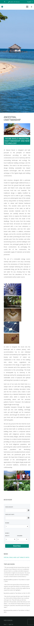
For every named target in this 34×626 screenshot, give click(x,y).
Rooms (7, 523)
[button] (27, 7)
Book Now (17, 546)
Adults (7, 535)
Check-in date (9, 507)
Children (19, 535)
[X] (5, 2)
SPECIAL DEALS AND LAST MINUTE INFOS (16, 557)
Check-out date (9, 514)
